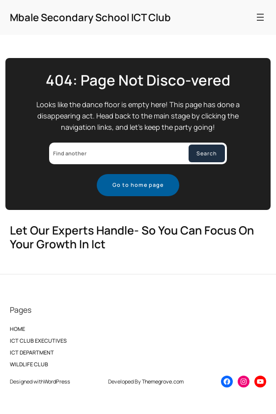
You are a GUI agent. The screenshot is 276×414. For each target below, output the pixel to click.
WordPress (57, 381)
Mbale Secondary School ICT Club (90, 17)
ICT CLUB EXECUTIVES (38, 343)
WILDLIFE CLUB (29, 366)
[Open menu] (260, 17)
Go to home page (138, 184)
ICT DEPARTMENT (32, 355)
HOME (17, 331)
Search (206, 153)
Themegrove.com (163, 381)
